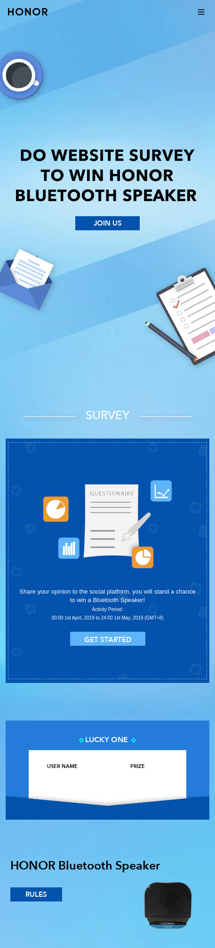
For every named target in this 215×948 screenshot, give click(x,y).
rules (36, 894)
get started (107, 639)
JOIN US (108, 223)
